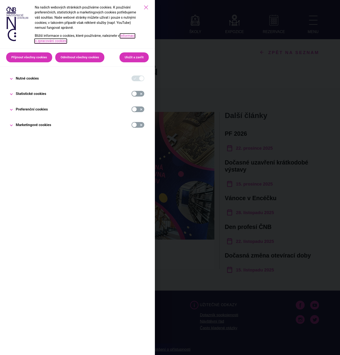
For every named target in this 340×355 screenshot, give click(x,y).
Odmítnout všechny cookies (80, 57)
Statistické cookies (31, 94)
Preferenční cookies (32, 109)
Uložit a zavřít (134, 57)
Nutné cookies (27, 78)
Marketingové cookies (33, 125)
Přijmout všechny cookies (29, 57)
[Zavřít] (146, 7)
